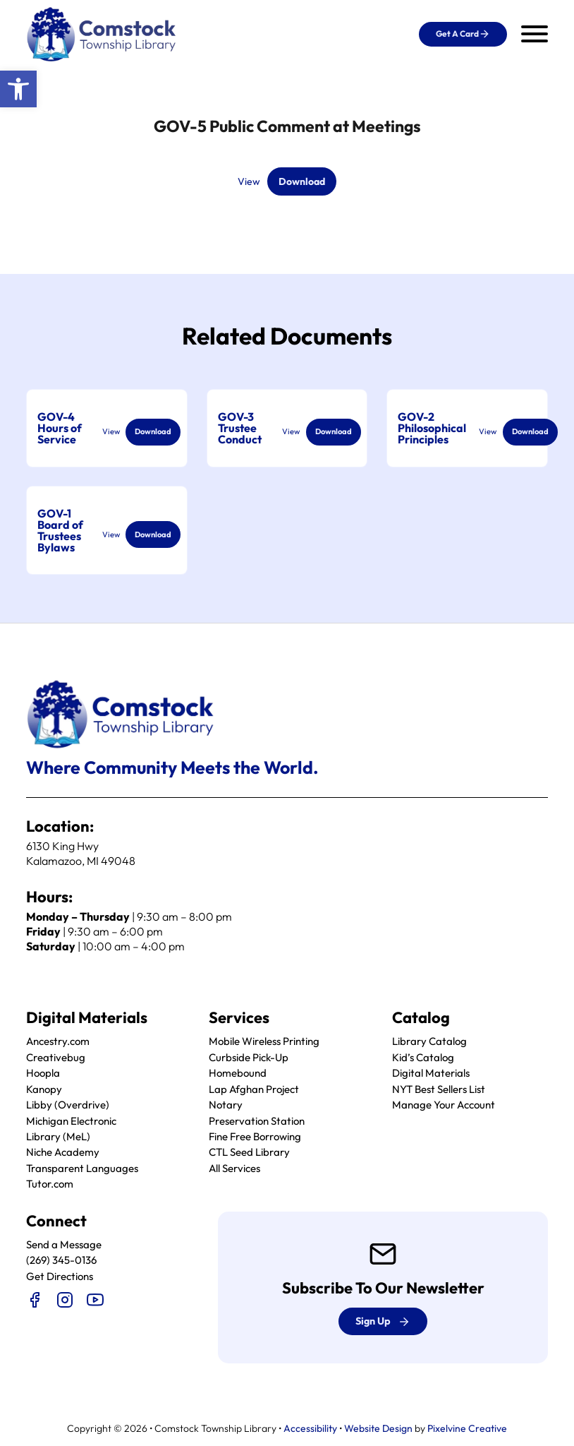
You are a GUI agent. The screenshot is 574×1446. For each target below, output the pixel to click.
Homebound (238, 1073)
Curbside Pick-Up (248, 1057)
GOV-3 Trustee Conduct (240, 429)
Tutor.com (49, 1184)
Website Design (378, 1428)
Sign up (382, 1321)
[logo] (102, 33)
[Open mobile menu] (534, 33)
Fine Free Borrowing (255, 1136)
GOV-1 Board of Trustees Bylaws (60, 531)
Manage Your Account (443, 1104)
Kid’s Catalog (423, 1057)
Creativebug (55, 1057)
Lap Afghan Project (254, 1089)
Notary (226, 1104)
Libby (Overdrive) (67, 1104)
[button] (18, 89)
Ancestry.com (58, 1041)
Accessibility (310, 1428)
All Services (234, 1168)
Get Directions (59, 1276)
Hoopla (43, 1073)
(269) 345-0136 (61, 1260)
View (247, 181)
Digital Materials (431, 1073)
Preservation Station (257, 1121)
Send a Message (64, 1244)
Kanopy (44, 1089)
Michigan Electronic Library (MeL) (71, 1128)
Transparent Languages (82, 1168)
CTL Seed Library (249, 1152)
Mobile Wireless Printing (264, 1041)
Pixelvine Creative (467, 1428)
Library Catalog (429, 1041)
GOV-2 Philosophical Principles (432, 429)
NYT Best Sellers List (438, 1089)
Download (302, 181)
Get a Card (463, 34)
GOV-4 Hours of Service (59, 429)
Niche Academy (62, 1152)
